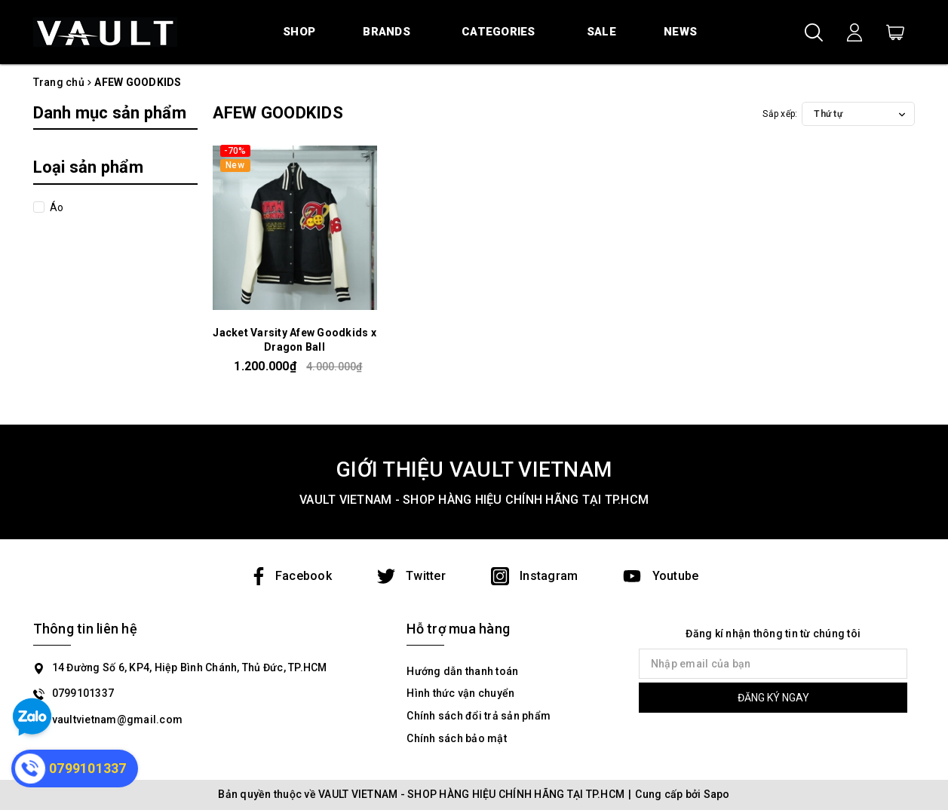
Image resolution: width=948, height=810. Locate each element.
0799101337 (83, 693)
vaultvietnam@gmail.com (117, 719)
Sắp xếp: (779, 114)
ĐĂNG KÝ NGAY (773, 698)
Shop (299, 31)
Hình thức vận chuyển (460, 693)
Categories (498, 31)
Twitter (411, 576)
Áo (56, 207)
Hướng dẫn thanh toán (462, 671)
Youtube (660, 576)
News (680, 31)
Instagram (534, 576)
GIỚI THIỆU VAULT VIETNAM (474, 469)
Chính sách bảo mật (457, 738)
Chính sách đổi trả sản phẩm (479, 716)
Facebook (291, 576)
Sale (601, 31)
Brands (386, 31)
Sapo (717, 794)
